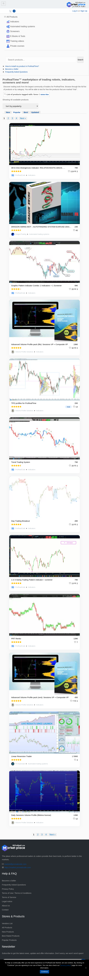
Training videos (17, 41)
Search (80, 60)
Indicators (14, 22)
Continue (44, 972)
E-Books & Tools (17, 36)
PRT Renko (16, 638)
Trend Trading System (20, 462)
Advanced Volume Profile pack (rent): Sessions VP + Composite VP (40, 697)
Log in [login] (75, 11)
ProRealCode (20, 175)
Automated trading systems (22, 26)
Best (26, 112)
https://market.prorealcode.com (17, 867)
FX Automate (20, 764)
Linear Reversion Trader (21, 756)
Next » (23, 118)
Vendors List (7, 923)
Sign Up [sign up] (83, 11)
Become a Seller (11, 69)
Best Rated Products (11, 936)
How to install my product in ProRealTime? (22, 66)
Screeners (15, 31)
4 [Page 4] (16, 118)
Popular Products (9, 940)
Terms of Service (9, 897)
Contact (5, 910)
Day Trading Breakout (20, 521)
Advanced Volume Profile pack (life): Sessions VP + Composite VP (39, 344)
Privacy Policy (8, 889)
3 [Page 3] (12, 118)
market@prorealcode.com (15, 864)
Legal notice (7, 901)
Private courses (17, 46)
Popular (16, 112)
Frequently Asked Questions (16, 72)
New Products (8, 932)
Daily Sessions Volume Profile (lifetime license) (31, 815)
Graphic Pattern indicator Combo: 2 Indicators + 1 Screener (36, 285)
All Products (12, 17)
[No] (86, 968)
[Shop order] (20, 106)
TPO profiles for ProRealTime (23, 403)
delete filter (44, 94)
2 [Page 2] (8, 118)
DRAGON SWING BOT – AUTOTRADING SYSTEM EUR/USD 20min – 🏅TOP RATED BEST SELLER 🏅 (41, 227)
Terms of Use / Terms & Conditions (16, 893)
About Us (6, 906)
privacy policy (66, 965)
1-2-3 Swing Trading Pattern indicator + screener (31, 580)
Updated (35, 112)
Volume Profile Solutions (24, 352)
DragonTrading (20, 234)
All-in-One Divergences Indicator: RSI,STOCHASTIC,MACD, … (38, 168)
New (8, 112)
